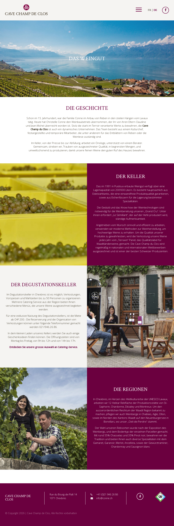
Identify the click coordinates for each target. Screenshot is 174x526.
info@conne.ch (104, 498)
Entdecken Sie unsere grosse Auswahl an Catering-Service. (43, 347)
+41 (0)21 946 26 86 (107, 494)
